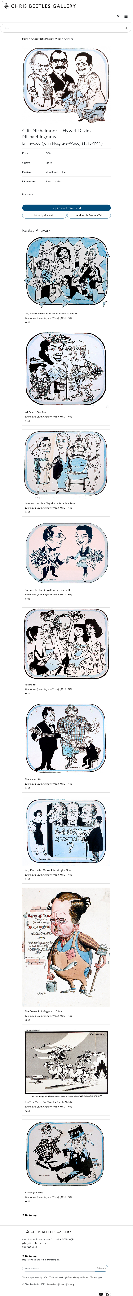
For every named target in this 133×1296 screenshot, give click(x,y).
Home (25, 38)
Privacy (62, 1284)
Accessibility (52, 1284)
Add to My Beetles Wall (89, 215)
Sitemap (70, 1284)
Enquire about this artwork (66, 208)
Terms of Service (90, 1277)
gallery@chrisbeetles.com (34, 1243)
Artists (34, 38)
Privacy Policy (73, 1277)
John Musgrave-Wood (50, 38)
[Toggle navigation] (126, 16)
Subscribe (101, 1268)
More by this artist (44, 215)
